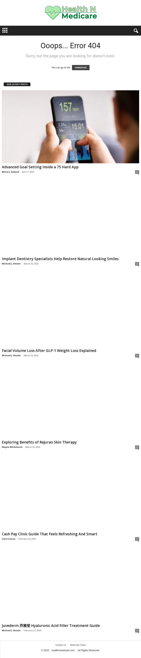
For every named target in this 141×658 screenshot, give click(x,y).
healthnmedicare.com (63, 650)
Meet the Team (78, 644)
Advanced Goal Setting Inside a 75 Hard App (40, 167)
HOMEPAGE (81, 67)
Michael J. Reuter (11, 263)
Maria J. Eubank (10, 171)
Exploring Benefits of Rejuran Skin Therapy (39, 442)
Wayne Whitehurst (12, 447)
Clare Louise (8, 538)
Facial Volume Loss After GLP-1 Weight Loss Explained (49, 350)
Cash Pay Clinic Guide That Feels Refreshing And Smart (49, 534)
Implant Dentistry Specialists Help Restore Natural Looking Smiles (60, 258)
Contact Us (60, 644)
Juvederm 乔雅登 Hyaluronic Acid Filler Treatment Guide (51, 625)
